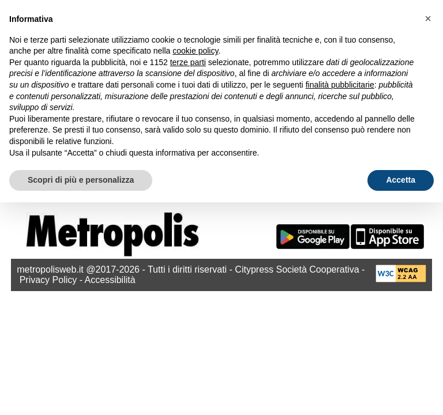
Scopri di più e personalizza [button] (81, 179)
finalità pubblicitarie (340, 84)
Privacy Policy (48, 280)
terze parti (188, 62)
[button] (428, 18)
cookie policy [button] (195, 50)
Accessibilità (110, 280)
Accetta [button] (400, 179)
